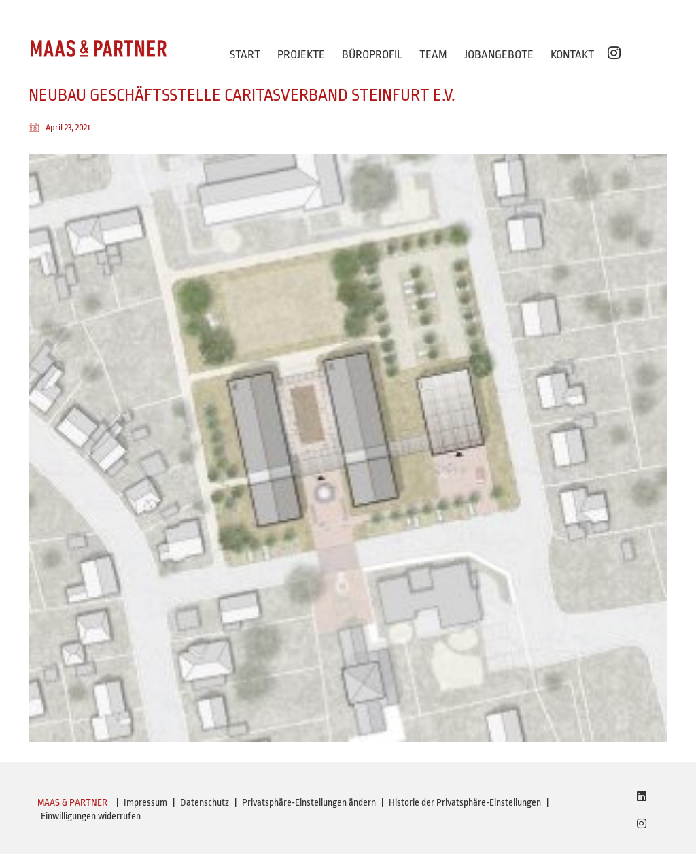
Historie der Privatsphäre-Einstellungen (465, 802)
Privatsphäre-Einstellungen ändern (309, 802)
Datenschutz (204, 802)
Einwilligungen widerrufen (91, 816)
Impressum (145, 802)
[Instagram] (641, 823)
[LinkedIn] (641, 796)
